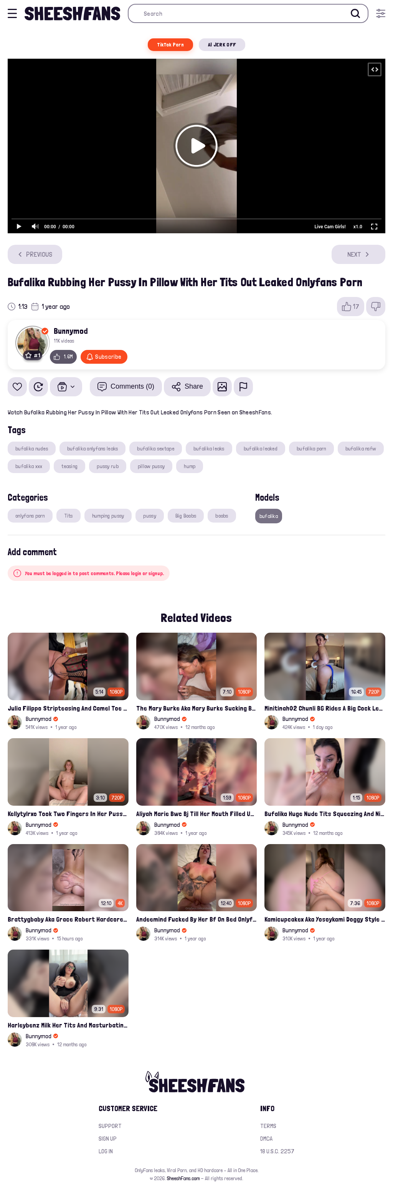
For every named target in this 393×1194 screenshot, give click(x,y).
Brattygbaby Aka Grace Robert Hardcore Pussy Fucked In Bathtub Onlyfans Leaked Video (68, 919)
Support (110, 1126)
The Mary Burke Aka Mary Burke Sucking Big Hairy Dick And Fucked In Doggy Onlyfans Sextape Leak (196, 708)
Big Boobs (185, 516)
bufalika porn (311, 448)
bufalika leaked (260, 448)
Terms (268, 1126)
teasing (69, 466)
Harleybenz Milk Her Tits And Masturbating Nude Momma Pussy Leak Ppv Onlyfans (68, 1025)
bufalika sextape (155, 448)
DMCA (266, 1138)
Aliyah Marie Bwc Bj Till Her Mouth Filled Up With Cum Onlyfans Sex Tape (196, 814)
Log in (106, 1151)
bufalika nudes (31, 448)
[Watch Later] (38, 386)
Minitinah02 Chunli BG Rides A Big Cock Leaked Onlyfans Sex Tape (324, 708)
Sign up (108, 1138)
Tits (68, 516)
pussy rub (108, 466)
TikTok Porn (170, 44)
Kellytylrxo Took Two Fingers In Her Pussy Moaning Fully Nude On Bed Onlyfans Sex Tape (68, 814)
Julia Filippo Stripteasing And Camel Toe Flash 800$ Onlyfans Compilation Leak (68, 708)
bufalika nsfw (360, 448)
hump (189, 466)
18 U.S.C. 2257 (277, 1151)
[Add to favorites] (17, 386)
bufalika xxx (28, 466)
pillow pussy (151, 466)
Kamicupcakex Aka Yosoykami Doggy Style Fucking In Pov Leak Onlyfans (324, 919)
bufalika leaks (209, 448)
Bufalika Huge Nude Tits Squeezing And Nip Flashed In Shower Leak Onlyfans (324, 814)
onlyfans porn (30, 516)
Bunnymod (71, 331)
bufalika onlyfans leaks (92, 448)
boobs (221, 516)
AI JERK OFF (222, 44)
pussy (149, 516)
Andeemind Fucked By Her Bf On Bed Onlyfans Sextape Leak (196, 919)
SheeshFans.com (183, 1178)
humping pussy (108, 516)
